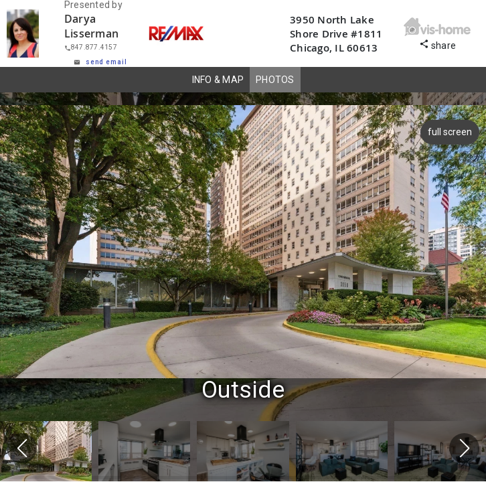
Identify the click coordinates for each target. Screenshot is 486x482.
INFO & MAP (218, 79)
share (438, 44)
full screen (448, 132)
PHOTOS (275, 79)
